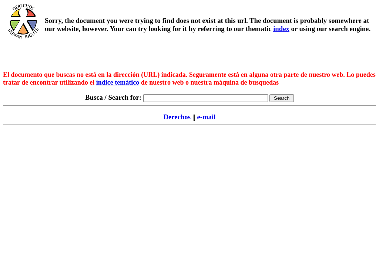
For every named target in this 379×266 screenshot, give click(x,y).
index (281, 29)
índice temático (117, 82)
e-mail (206, 117)
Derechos (177, 117)
